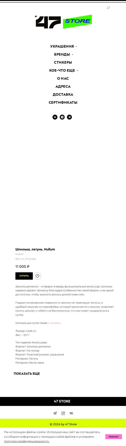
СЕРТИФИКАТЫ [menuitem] (63, 102)
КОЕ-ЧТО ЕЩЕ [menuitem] (62, 70)
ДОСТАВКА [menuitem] (63, 94)
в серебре (54, 323)
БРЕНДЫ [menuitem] (62, 54)
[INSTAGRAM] (62, 118)
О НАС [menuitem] (63, 78)
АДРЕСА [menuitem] (63, 86)
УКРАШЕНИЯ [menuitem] (62, 46)
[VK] (54, 118)
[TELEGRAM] (69, 118)
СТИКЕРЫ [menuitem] (63, 62)
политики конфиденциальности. (26, 441)
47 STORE (62, 401)
